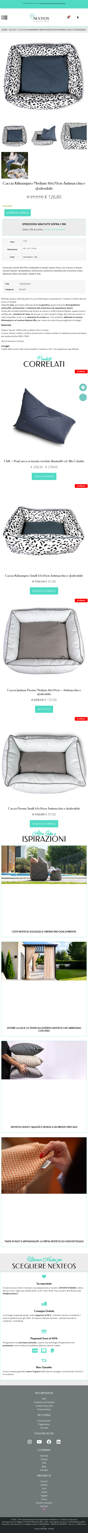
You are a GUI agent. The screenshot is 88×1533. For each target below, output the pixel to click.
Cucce (44, 1499)
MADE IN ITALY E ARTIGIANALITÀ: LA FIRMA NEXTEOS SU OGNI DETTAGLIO (44, 1241)
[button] (4, 17)
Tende (44, 1492)
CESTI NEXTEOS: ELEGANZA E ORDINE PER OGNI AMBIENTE (44, 931)
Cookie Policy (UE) (44, 1405)
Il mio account (44, 1420)
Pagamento (44, 1424)
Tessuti (44, 1459)
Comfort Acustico (44, 1502)
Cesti (44, 1488)
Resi (44, 1398)
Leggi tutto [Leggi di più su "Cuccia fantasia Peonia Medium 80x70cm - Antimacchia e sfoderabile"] (44, 709)
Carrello (44, 1427)
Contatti (44, 1470)
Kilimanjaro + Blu (30, 257)
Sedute (44, 1484)
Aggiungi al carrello (17, 212)
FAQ (44, 1462)
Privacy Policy (44, 1409)
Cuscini (44, 1481)
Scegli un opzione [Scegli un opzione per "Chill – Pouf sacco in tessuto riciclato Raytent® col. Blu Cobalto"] (44, 476)
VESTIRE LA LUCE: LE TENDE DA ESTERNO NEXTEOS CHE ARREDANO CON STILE (44, 1029)
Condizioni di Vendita (44, 1402)
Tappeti (44, 1495)
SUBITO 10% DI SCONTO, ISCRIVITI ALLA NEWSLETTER (52, 3)
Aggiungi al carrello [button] (44, 591)
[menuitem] (44, 1509)
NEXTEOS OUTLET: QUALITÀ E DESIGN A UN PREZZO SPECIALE (44, 1127)
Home (4, 29)
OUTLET (13, 29)
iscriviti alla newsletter (55, 229)
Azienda (44, 1455)
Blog (44, 1466)
